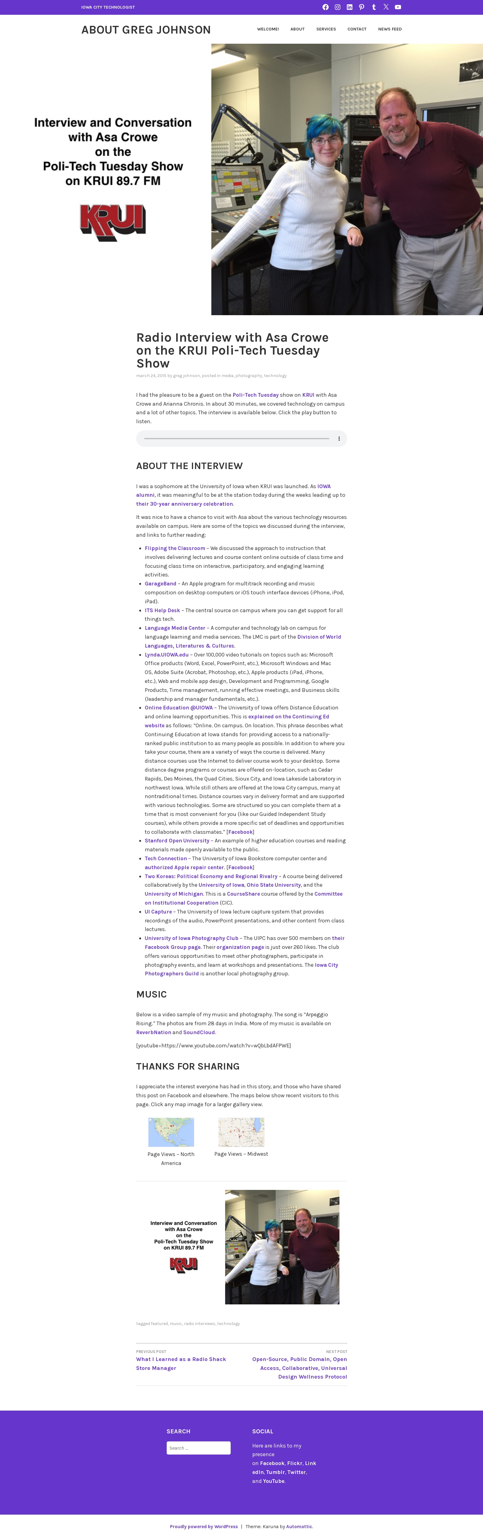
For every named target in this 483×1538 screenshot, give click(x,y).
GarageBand (161, 583)
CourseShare (257, 893)
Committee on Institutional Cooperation (199, 902)
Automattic (301, 1526)
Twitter (301, 1472)
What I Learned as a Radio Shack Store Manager (189, 1359)
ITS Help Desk (163, 610)
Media (227, 375)
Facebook (241, 831)
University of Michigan (185, 893)
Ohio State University (301, 884)
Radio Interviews (199, 1323)
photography (248, 375)
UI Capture (159, 911)
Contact (357, 29)
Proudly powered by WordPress (203, 1526)
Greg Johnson (186, 375)
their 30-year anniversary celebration (187, 503)
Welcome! (268, 29)
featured (159, 1323)
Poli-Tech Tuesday (257, 394)
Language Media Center (177, 627)
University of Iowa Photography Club (194, 938)
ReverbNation (154, 1032)
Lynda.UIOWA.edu (168, 654)
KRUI (311, 394)
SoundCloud (201, 1032)
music (176, 1323)
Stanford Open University (179, 840)
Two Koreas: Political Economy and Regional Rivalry (215, 876)
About (297, 29)
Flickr (296, 1463)
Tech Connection (167, 858)
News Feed (390, 29)
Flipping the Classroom (176, 548)
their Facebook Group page (181, 946)
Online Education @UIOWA (181, 707)
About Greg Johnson (151, 29)
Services (326, 29)
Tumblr (280, 1472)
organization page (258, 946)
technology (275, 375)
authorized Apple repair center (186, 867)
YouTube (274, 1480)
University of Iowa (246, 884)
